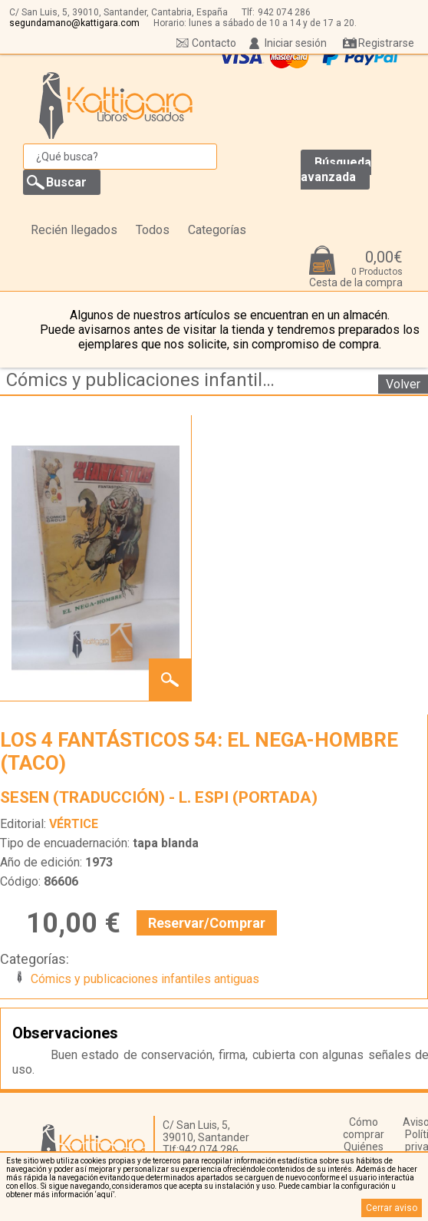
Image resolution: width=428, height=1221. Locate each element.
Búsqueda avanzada (336, 169)
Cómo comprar (363, 1128)
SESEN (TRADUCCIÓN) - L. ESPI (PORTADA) (159, 797)
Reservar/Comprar (206, 923)
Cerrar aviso (391, 1208)
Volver (403, 384)
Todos (153, 230)
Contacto (214, 43)
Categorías (217, 230)
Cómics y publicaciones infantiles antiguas (148, 380)
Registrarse (386, 43)
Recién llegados (74, 230)
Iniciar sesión (296, 43)
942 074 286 (284, 12)
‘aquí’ (104, 1194)
